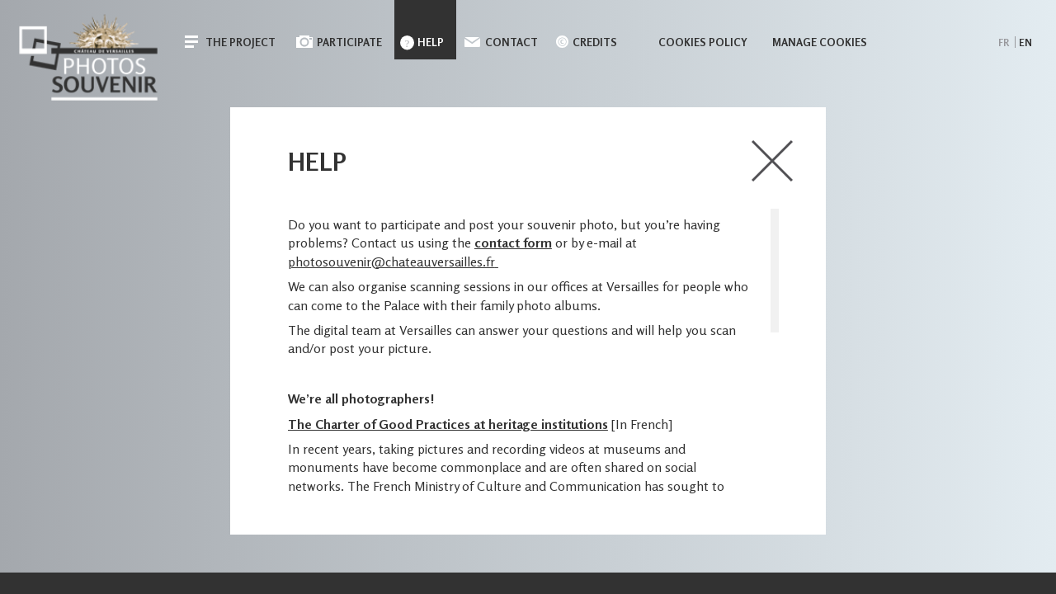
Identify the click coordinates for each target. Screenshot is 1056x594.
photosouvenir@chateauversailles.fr (391, 261)
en (1025, 42)
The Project (240, 42)
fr (1003, 42)
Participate (349, 42)
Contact (511, 42)
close (772, 160)
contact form (513, 242)
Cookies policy (702, 42)
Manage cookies (819, 42)
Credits (595, 42)
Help (430, 42)
